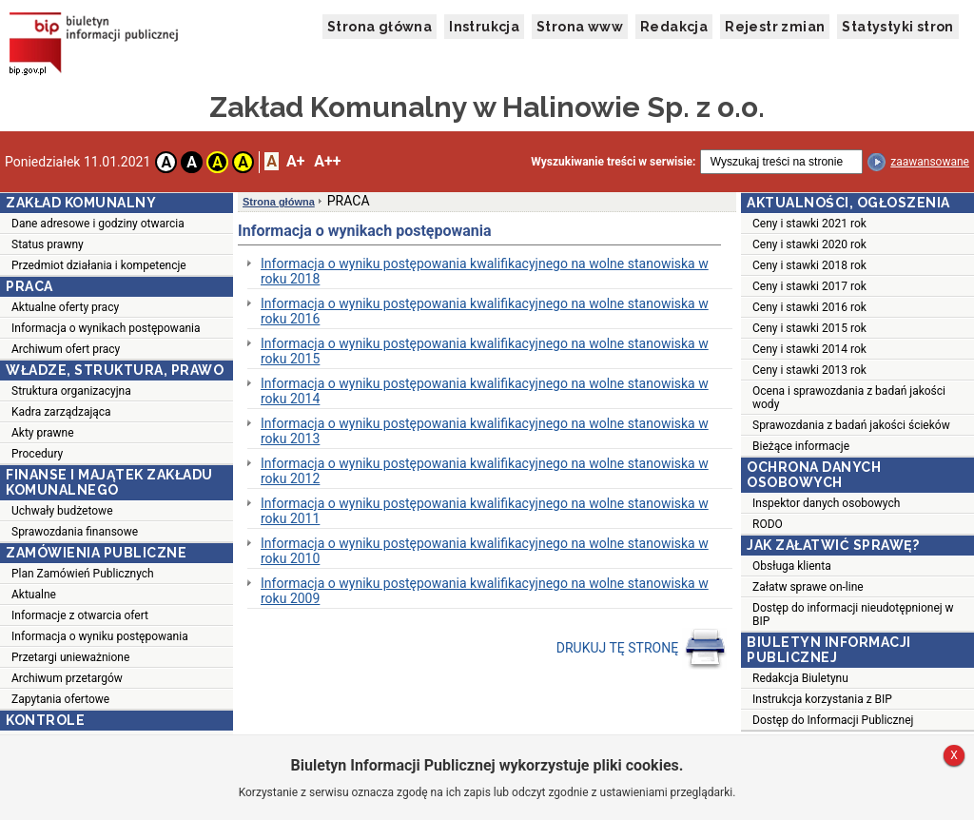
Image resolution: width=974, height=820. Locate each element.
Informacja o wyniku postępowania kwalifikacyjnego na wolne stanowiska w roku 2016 (485, 311)
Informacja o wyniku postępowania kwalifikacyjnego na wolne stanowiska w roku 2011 (485, 511)
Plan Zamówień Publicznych (82, 573)
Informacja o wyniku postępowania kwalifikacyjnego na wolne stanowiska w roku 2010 (485, 551)
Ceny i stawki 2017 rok (809, 286)
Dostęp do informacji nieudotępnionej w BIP (853, 614)
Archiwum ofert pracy (65, 349)
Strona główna (379, 26)
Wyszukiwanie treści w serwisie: (613, 161)
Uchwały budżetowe (62, 510)
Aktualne (33, 594)
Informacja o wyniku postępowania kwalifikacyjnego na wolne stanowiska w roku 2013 (485, 431)
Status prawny (47, 244)
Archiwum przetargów (67, 678)
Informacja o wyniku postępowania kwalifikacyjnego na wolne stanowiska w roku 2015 (485, 351)
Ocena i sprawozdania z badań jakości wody (848, 397)
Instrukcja (484, 26)
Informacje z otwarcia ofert (79, 615)
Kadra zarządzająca (61, 412)
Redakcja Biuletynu (800, 678)
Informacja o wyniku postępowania (99, 636)
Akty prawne (42, 432)
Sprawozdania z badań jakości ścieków (851, 425)
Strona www (579, 26)
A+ (295, 161)
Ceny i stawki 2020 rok (809, 244)
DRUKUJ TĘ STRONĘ (641, 649)
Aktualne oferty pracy (65, 307)
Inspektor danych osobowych (826, 503)
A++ (327, 161)
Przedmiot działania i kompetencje (98, 265)
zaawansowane (929, 161)
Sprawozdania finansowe (74, 531)
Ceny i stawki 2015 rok (809, 328)
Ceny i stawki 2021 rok (809, 223)
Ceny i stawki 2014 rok (809, 349)
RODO (767, 524)
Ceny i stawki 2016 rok (809, 307)
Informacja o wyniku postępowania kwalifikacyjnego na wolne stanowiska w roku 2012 (485, 471)
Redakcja (674, 26)
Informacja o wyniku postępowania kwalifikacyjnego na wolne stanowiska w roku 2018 (485, 271)
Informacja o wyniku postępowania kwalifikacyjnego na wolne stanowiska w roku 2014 (485, 391)
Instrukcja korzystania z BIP (822, 699)
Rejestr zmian (775, 26)
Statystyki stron (897, 26)
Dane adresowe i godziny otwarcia (98, 223)
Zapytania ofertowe (60, 699)
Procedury (37, 453)
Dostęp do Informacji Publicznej (832, 720)
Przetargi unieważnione (70, 657)
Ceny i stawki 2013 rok (809, 370)
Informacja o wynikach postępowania (105, 328)
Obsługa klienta (791, 566)
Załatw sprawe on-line (808, 587)
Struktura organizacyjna (71, 391)
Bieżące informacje (800, 446)
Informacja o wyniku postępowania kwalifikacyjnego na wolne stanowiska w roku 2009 (485, 591)
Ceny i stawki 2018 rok (809, 265)
